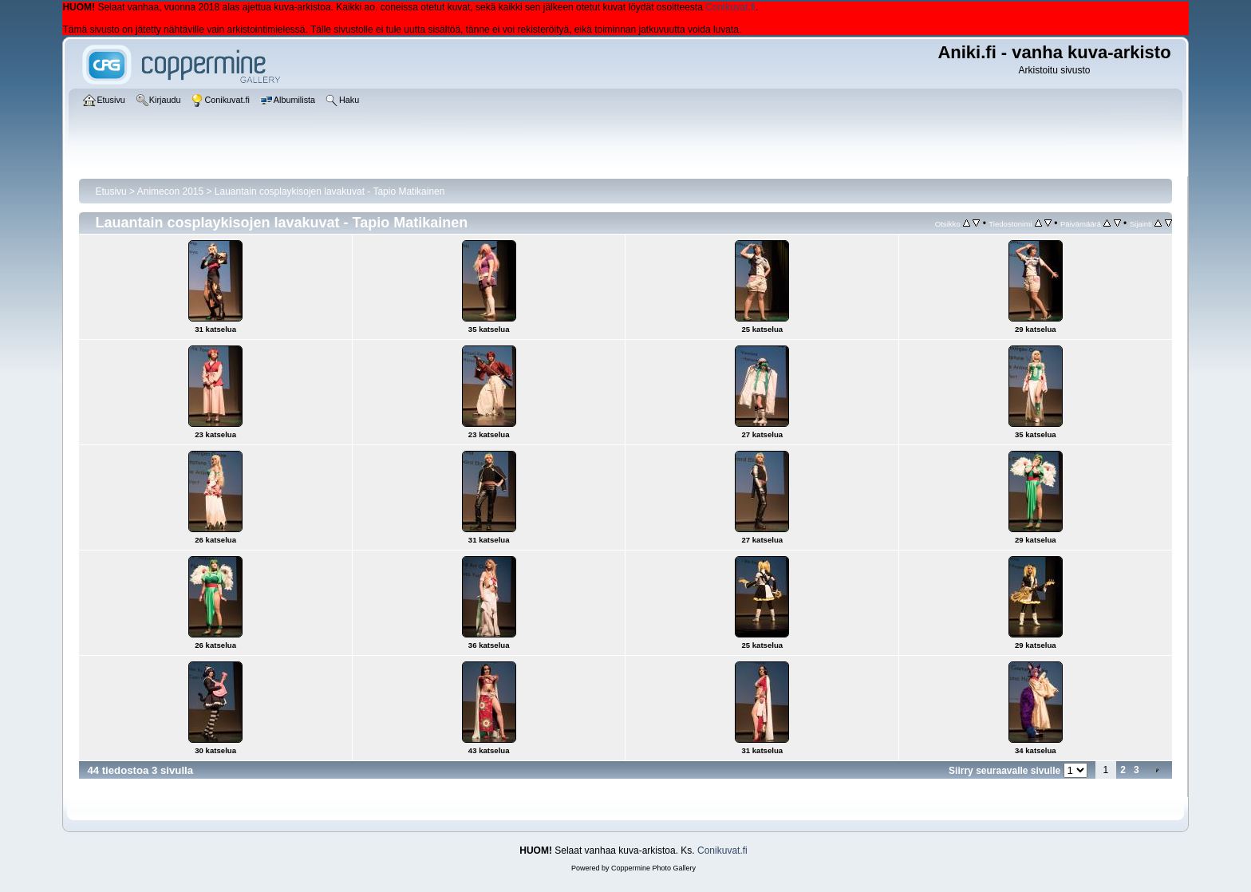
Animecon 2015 (170, 191)
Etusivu (110, 191)
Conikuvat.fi (730, 7)
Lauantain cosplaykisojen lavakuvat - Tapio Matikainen (330, 191)
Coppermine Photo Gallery (653, 868)
